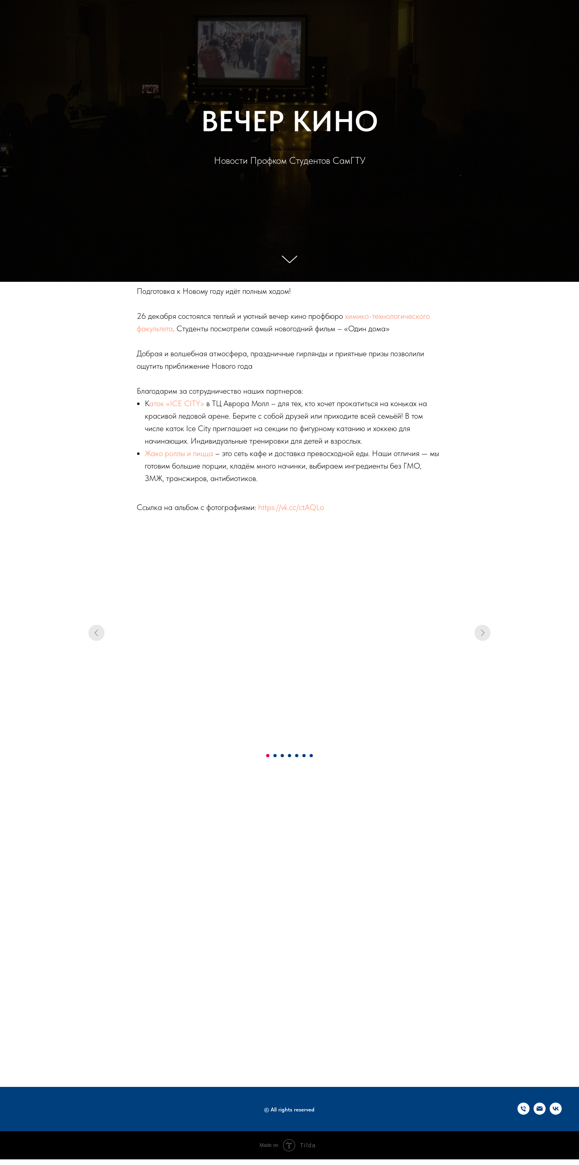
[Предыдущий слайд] (96, 633)
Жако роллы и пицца (179, 453)
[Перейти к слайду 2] (275, 755)
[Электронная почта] (540, 1112)
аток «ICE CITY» (176, 403)
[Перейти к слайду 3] (282, 755)
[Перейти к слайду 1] (267, 755)
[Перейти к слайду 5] (296, 755)
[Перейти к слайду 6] (304, 755)
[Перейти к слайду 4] (289, 755)
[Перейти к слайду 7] (311, 755)
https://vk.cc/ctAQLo (291, 507)
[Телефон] (523, 1112)
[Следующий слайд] (482, 633)
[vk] (556, 1112)
